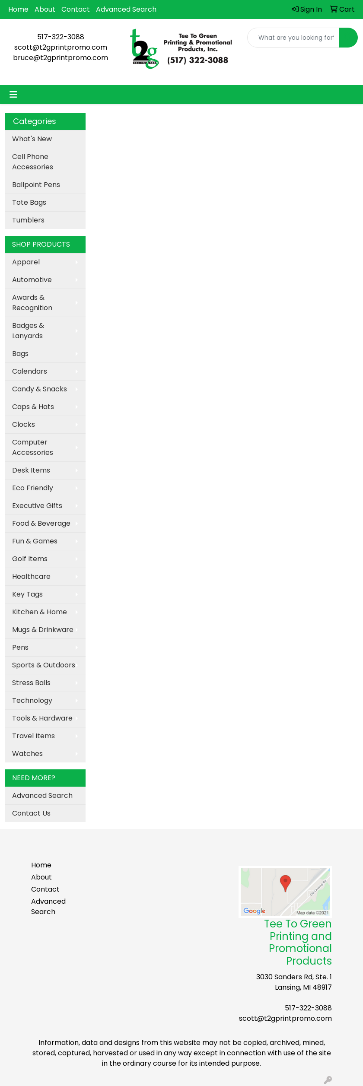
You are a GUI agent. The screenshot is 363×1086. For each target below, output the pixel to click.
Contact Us (31, 813)
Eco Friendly (32, 488)
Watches (27, 754)
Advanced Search (126, 9)
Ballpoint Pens (36, 185)
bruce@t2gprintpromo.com (60, 58)
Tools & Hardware (42, 718)
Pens (20, 647)
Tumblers (28, 220)
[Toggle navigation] (13, 95)
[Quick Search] (293, 38)
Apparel (26, 262)
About (45, 9)
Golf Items (30, 559)
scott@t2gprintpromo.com (60, 47)
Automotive (32, 280)
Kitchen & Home (39, 612)
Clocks (23, 424)
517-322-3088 (60, 37)
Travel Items (33, 736)
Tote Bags (29, 202)
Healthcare (31, 576)
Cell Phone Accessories (32, 162)
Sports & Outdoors (43, 665)
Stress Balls (31, 683)
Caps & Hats (33, 407)
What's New (32, 139)
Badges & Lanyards (28, 331)
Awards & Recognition (32, 302)
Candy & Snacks (39, 389)
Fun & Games (34, 541)
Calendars (29, 371)
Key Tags (27, 594)
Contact (75, 9)
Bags (20, 354)
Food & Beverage (41, 523)
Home (18, 9)
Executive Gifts (37, 506)
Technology (32, 700)
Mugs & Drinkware (42, 630)
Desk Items (31, 470)
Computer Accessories (32, 447)
